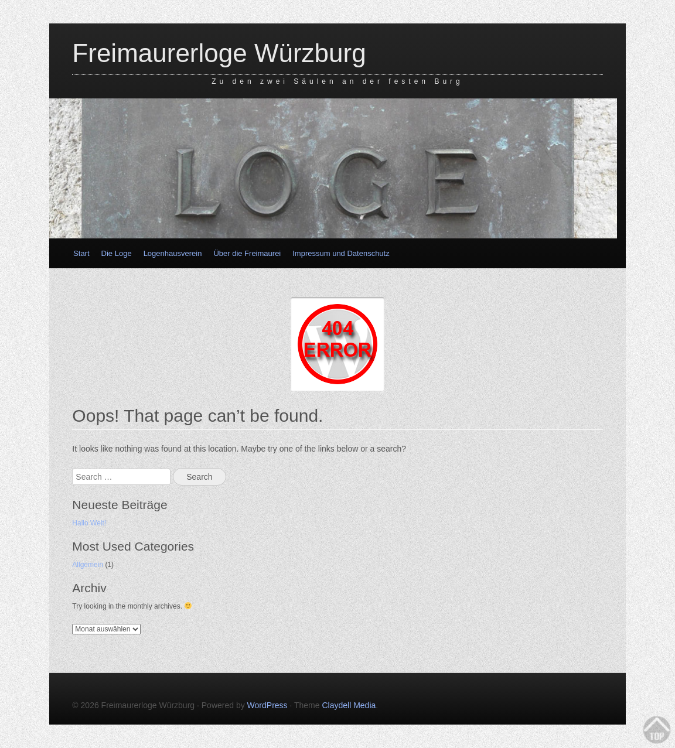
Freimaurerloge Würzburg (219, 53)
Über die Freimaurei (247, 253)
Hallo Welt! (89, 523)
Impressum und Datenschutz (340, 253)
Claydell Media (349, 705)
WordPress (267, 705)
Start (81, 253)
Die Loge (116, 253)
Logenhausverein (173, 253)
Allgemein (87, 565)
